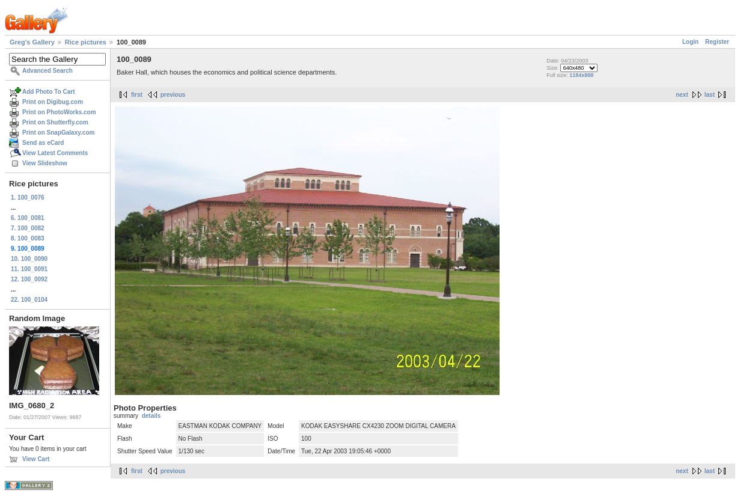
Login (690, 41)
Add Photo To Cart (48, 91)
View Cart (35, 459)
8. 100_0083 (27, 238)
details (151, 415)
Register (717, 41)
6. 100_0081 (27, 218)
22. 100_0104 (29, 299)
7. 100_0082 (27, 228)
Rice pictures (85, 42)
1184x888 (581, 75)
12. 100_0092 (29, 279)
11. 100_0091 (29, 269)
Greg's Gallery (32, 42)
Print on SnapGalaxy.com (58, 132)
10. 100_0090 (29, 259)
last (710, 94)
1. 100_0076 (27, 197)
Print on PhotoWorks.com (59, 112)
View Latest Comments (55, 153)
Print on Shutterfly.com (55, 122)
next (682, 94)
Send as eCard (43, 142)
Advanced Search (47, 70)
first (136, 94)
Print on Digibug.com (52, 102)
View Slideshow (44, 163)
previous (173, 94)
